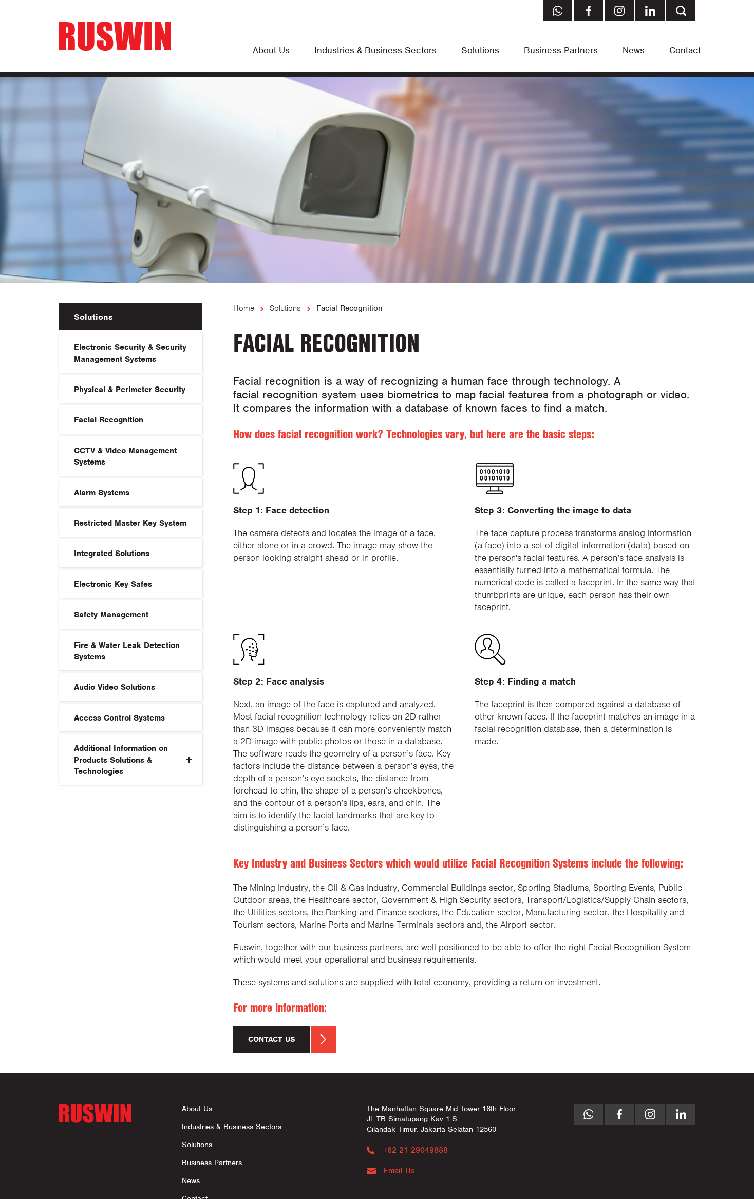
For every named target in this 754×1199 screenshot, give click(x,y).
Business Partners (561, 50)
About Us (271, 50)
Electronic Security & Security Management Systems (130, 353)
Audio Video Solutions (114, 687)
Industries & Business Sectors (375, 50)
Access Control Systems (119, 718)
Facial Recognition (108, 420)
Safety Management (111, 615)
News (634, 50)
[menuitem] (271, 50)
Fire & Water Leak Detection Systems (127, 651)
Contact (685, 50)
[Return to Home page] (115, 37)
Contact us (292, 1039)
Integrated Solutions (111, 553)
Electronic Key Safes (113, 584)
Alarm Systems (101, 493)
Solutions (480, 50)
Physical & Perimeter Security (129, 389)
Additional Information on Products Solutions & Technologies (121, 760)
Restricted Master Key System (130, 523)
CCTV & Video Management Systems (125, 456)
